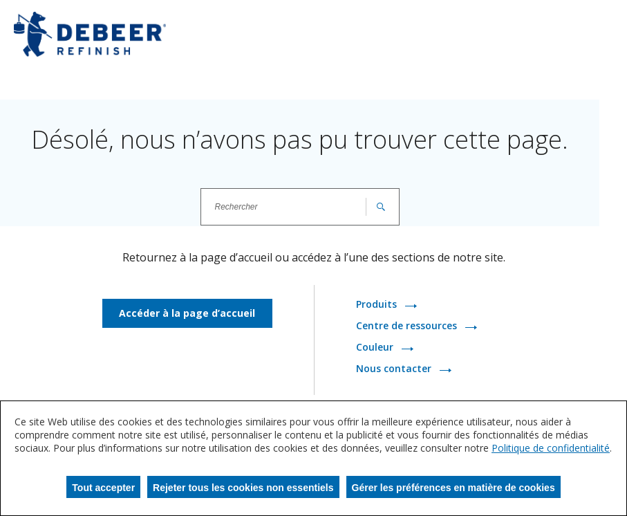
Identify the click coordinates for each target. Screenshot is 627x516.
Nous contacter (395, 369)
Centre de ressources (408, 326)
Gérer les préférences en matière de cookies (453, 487)
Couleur (376, 347)
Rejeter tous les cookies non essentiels (243, 487)
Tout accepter (103, 487)
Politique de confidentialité (551, 447)
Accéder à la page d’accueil (187, 313)
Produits (378, 305)
